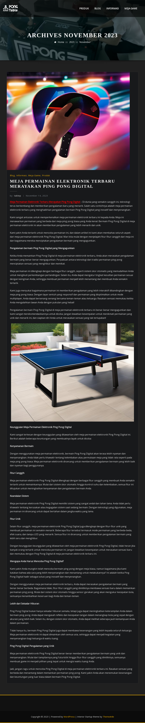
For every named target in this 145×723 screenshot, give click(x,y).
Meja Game (130, 8)
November (85, 42)
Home (61, 42)
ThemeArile (108, 716)
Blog (97, 8)
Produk (84, 8)
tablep (15, 195)
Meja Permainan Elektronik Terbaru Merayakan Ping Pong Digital (45, 201)
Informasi (112, 8)
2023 (71, 42)
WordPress (69, 716)
